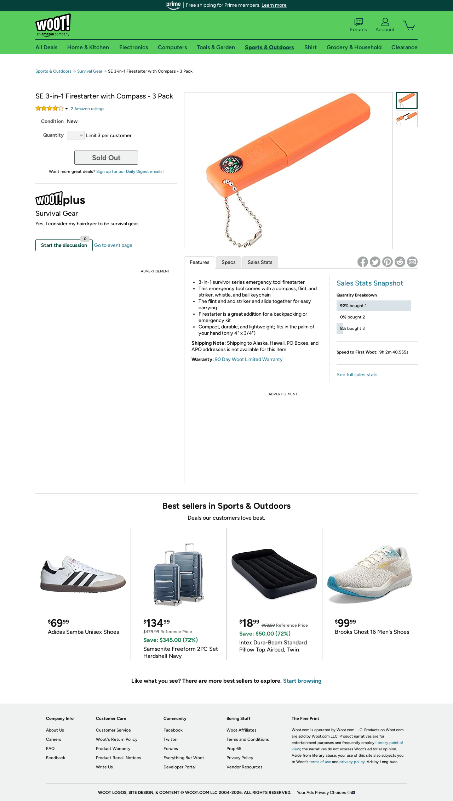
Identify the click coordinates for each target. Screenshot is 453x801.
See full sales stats (357, 375)
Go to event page (113, 245)
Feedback (55, 757)
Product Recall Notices (118, 757)
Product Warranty (113, 748)
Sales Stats (260, 262)
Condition (52, 121)
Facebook (173, 730)
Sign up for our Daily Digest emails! (130, 171)
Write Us (104, 767)
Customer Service (113, 730)
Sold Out (106, 157)
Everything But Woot (184, 757)
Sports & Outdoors (53, 71)
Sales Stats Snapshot (370, 283)
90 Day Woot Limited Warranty (249, 359)
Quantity (53, 135)
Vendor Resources (244, 767)
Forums (358, 25)
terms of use (320, 762)
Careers (53, 739)
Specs (229, 262)
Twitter (171, 739)
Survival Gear (89, 71)
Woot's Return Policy (116, 739)
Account (385, 25)
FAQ (50, 748)
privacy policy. (352, 762)
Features (200, 262)
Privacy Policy (239, 757)
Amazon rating (87, 108)
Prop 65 (233, 748)
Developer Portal (180, 767)
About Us (55, 730)
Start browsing (302, 680)
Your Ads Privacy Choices (321, 792)
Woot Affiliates (241, 730)
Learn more (274, 5)
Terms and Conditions (247, 739)
